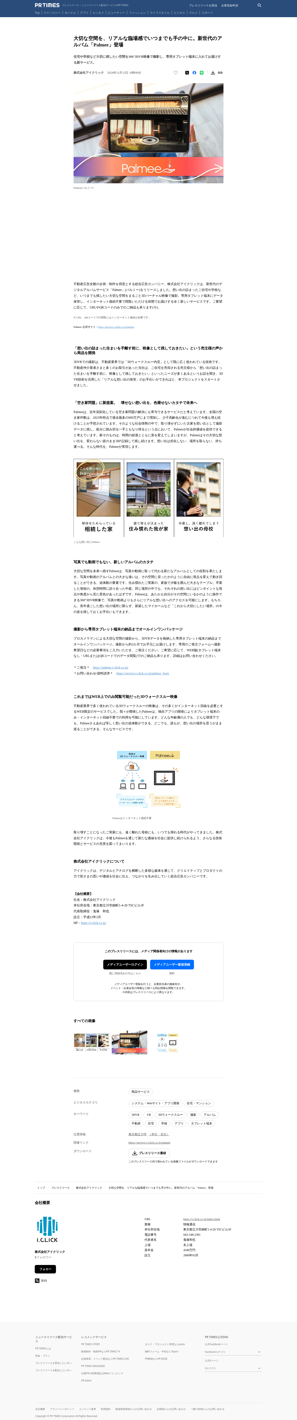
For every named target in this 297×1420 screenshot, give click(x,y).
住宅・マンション (199, 1103)
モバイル (70, 13)
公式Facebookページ (216, 1344)
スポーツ (207, 13)
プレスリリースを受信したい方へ (53, 1363)
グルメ (193, 13)
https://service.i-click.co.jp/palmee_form (142, 673)
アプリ (84, 13)
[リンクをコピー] (220, 72)
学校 (164, 1123)
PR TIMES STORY (90, 1344)
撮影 (193, 1114)
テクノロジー (52, 13)
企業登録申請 (229, 5)
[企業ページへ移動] (47, 1230)
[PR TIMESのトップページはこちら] (81, 5)
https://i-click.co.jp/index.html (201, 1219)
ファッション (137, 13)
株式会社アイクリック (89, 1187)
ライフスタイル (160, 13)
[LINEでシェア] (201, 72)
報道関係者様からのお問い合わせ (133, 1409)
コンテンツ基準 (87, 1409)
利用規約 (106, 1409)
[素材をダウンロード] (213, 72)
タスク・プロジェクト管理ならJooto (165, 1344)
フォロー (45, 1269)
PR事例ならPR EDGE (156, 1358)
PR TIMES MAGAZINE (93, 1366)
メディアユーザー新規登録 (172, 964)
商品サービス (141, 1091)
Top (37, 13)
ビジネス (179, 13)
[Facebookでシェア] (194, 72)
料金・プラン (42, 1355)
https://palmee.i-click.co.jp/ (110, 667)
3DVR (135, 1114)
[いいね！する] (176, 72)
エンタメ (98, 13)
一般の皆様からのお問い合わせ (207, 1409)
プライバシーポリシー (62, 1409)
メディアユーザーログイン (125, 964)
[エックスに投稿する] (187, 72)
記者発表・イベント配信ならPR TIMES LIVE (105, 1358)
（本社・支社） (159, 1134)
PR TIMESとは (43, 1348)
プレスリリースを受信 (203, 5)
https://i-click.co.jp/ (93, 923)
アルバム (210, 1114)
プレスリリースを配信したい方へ (53, 1370)
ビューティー (116, 13)
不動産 (136, 1123)
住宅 (151, 1123)
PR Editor (86, 1380)
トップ (41, 1187)
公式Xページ (211, 1360)
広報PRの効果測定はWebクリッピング (102, 1373)
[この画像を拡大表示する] (92, 1042)
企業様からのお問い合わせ (171, 1409)
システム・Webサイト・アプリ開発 (155, 1103)
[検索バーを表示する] (259, 5)
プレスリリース (60, 1187)
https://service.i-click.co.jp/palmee (116, 326)
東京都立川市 (137, 1134)
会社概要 (40, 1409)
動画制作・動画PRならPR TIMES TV (100, 1351)
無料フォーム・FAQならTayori (161, 1351)
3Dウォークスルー (170, 1114)
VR (149, 1114)
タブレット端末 (201, 1123)
